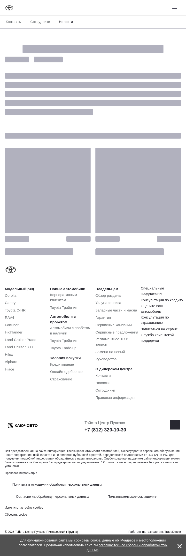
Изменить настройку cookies (24, 507)
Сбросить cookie (16, 514)
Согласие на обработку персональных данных (52, 496)
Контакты (14, 22)
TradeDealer (172, 532)
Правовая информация (21, 473)
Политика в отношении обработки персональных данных (57, 484)
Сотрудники (40, 22)
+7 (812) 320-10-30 (105, 429)
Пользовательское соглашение (132, 496)
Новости (66, 22)
